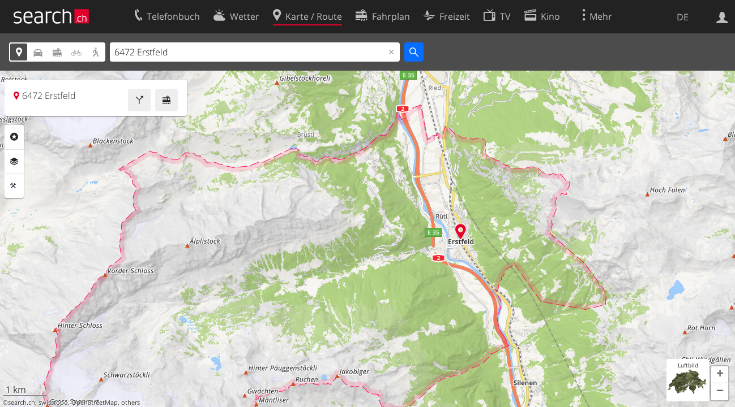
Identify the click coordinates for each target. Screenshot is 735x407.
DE (683, 17)
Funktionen (14, 186)
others (130, 402)
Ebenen (14, 162)
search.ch (21, 402)
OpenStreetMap (94, 402)
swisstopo (53, 402)
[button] (719, 374)
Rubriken (14, 137)
